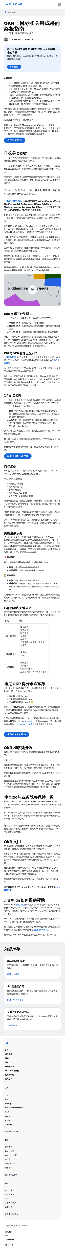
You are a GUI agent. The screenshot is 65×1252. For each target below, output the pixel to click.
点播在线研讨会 (41, 929)
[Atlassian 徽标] (14, 4)
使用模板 (14, 66)
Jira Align (20, 904)
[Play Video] (32, 290)
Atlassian (29, 721)
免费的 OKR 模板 (16, 734)
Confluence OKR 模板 (24, 724)
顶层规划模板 (14, 140)
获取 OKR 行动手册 (18, 456)
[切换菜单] (59, 4)
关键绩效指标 (10, 357)
